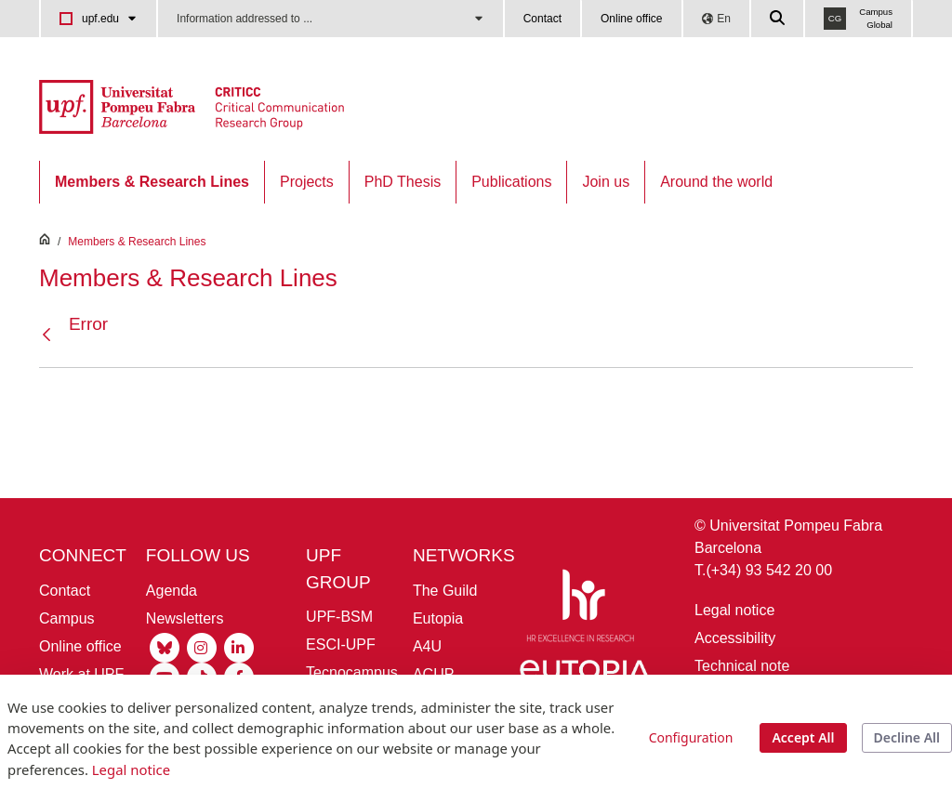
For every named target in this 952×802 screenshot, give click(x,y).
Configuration (691, 737)
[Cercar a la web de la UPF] (778, 18)
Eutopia (438, 618)
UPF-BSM (339, 617)
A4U (427, 646)
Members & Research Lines (136, 241)
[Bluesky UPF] (164, 646)
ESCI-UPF (341, 644)
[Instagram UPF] (201, 646)
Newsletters (185, 618)
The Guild (445, 590)
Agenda (171, 590)
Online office (632, 18)
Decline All (907, 737)
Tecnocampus (352, 672)
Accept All (803, 737)
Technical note (741, 666)
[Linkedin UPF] (239, 646)
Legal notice (734, 610)
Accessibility (734, 638)
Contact (542, 18)
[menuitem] (152, 182)
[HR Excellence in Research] (580, 609)
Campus (67, 618)
